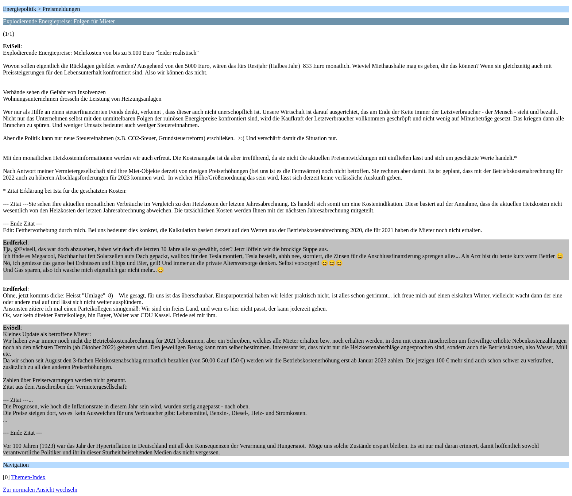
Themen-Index (28, 477)
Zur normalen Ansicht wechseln (40, 490)
